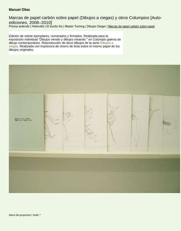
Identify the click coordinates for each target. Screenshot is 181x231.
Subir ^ (37, 215)
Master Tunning (75, 26)
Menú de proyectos (20, 215)
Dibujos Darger (96, 26)
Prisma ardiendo (19, 26)
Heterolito (38, 26)
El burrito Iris (55, 26)
